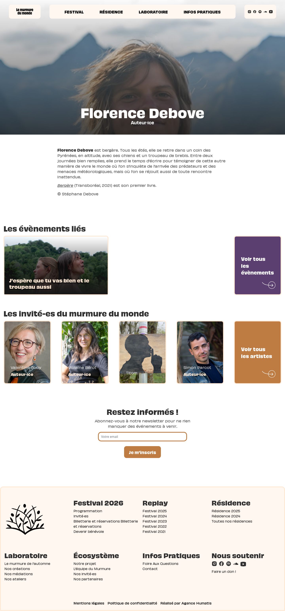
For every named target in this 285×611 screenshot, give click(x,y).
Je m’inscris (142, 452)
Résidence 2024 (226, 515)
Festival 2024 (154, 515)
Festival (74, 11)
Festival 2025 (154, 510)
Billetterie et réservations (96, 521)
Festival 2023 (154, 521)
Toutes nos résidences (232, 521)
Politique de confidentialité (132, 603)
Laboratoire (153, 11)
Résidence (111, 11)
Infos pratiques (202, 11)
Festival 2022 (154, 526)
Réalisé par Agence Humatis (186, 603)
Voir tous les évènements (257, 265)
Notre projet (84, 563)
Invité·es (80, 515)
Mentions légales (88, 603)
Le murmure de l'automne (27, 563)
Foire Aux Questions (160, 563)
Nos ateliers (15, 578)
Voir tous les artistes (256, 352)
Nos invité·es (84, 573)
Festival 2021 (153, 531)
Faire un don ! (224, 571)
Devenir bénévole (88, 531)
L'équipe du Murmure (91, 568)
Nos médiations (18, 573)
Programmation (87, 510)
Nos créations (17, 568)
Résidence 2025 (226, 510)
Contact (150, 568)
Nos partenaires (88, 578)
